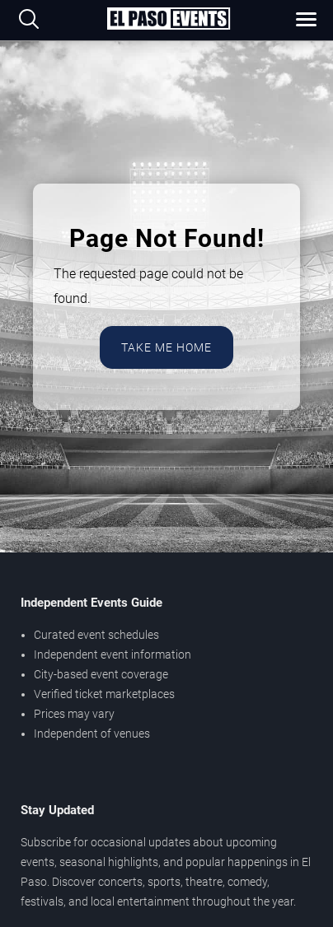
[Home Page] (168, 20)
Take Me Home (166, 347)
